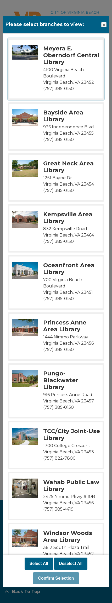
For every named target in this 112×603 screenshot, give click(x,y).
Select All (39, 563)
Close (103, 25)
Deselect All (70, 563)
